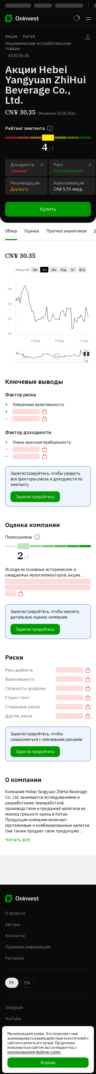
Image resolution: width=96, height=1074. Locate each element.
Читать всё (17, 840)
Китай (29, 36)
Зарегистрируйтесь (35, 496)
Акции (11, 36)
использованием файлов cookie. (34, 1052)
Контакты (15, 935)
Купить (48, 209)
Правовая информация (27, 946)
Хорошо (48, 1062)
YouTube (13, 1018)
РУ (11, 982)
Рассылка (14, 958)
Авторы (12, 924)
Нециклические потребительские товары (38, 46)
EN (27, 982)
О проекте (15, 913)
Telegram (14, 1007)
